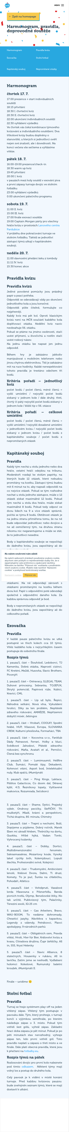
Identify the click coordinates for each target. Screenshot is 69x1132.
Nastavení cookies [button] (13, 575)
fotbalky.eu (31, 1051)
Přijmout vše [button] (30, 575)
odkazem (27, 1066)
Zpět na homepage (24, 16)
